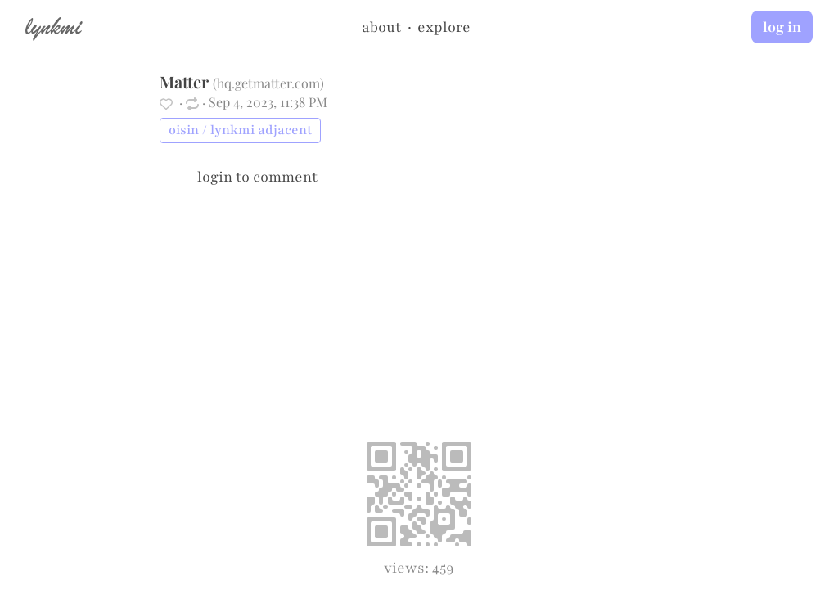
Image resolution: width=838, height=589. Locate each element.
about (381, 27)
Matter (184, 81)
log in (782, 27)
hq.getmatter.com (268, 83)
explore (444, 27)
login (214, 177)
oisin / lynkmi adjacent (240, 130)
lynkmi (53, 26)
